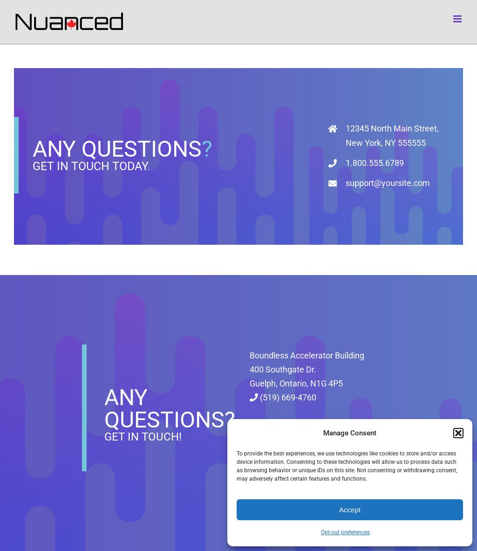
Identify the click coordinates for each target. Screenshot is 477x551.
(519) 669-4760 (283, 397)
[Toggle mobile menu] (458, 19)
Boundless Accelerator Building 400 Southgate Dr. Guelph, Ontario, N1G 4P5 (307, 369)
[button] (458, 433)
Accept (350, 510)
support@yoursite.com (388, 183)
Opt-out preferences (345, 532)
